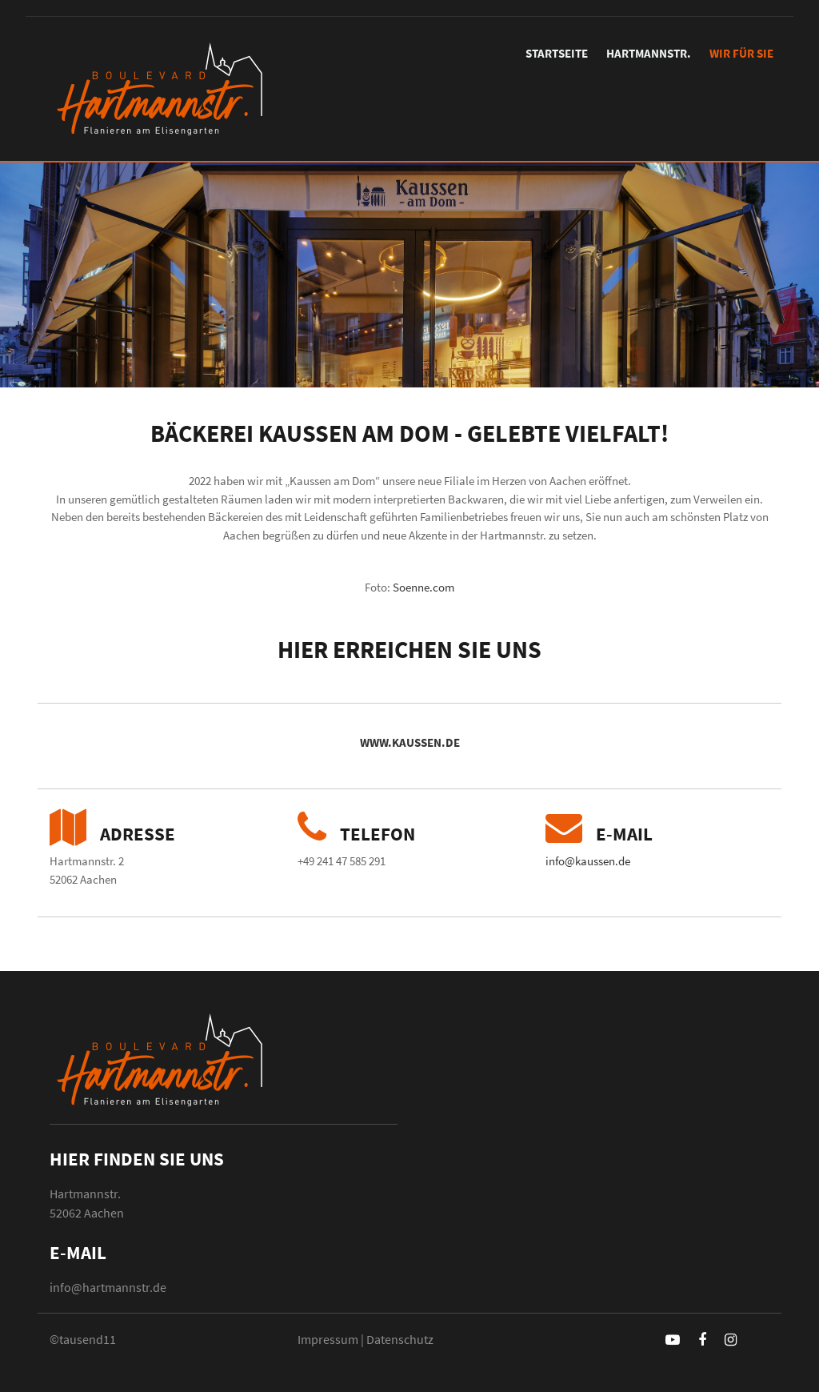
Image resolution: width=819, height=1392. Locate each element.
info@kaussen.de (587, 860)
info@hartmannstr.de (108, 1287)
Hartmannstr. (648, 53)
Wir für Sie (741, 53)
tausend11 (87, 1339)
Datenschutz (399, 1339)
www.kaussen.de (410, 742)
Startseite (556, 53)
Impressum (328, 1339)
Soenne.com (423, 587)
